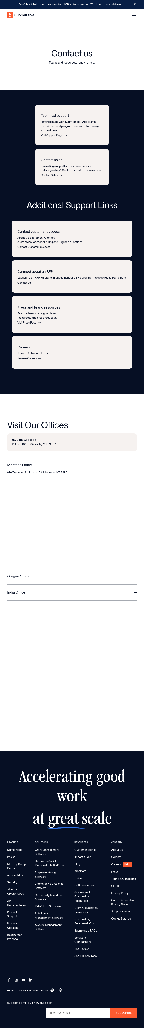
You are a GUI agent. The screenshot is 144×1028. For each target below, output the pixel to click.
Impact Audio (82, 857)
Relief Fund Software (48, 906)
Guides (78, 878)
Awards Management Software (48, 927)
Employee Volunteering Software (49, 886)
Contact (116, 857)
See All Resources (85, 956)
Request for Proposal (14, 937)
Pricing (11, 857)
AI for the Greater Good (15, 892)
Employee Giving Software (45, 875)
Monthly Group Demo (16, 866)
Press (114, 872)
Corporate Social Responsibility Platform (49, 863)
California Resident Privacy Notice (123, 902)
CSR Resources (84, 885)
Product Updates (12, 926)
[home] (21, 15)
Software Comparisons (83, 940)
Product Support (12, 914)
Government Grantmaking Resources (82, 896)
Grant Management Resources (86, 910)
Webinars (80, 871)
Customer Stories (85, 850)
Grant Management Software (47, 852)
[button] (133, 15)
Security (12, 882)
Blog (77, 864)
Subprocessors (120, 911)
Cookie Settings (121, 918)
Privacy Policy (119, 893)
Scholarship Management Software (49, 916)
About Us (117, 850)
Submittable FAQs (85, 930)
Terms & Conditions (123, 879)
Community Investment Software (49, 897)
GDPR (115, 886)
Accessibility (15, 875)
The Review (81, 949)
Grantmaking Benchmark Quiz (84, 921)
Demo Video (14, 850)
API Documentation (16, 903)
